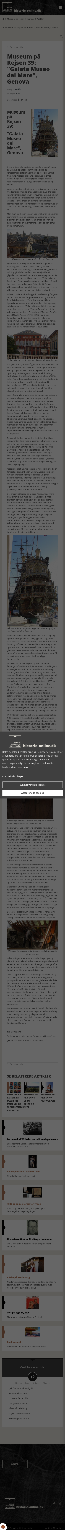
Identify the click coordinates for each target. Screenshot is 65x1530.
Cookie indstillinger (12, 776)
